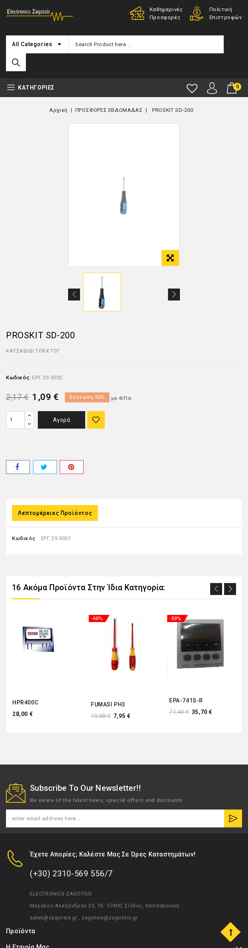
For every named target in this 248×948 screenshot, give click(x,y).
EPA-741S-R (186, 701)
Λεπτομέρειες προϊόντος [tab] (55, 513)
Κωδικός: (18, 378)
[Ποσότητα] (15, 420)
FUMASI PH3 (108, 704)
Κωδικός (23, 539)
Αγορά (63, 420)
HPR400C (25, 703)
